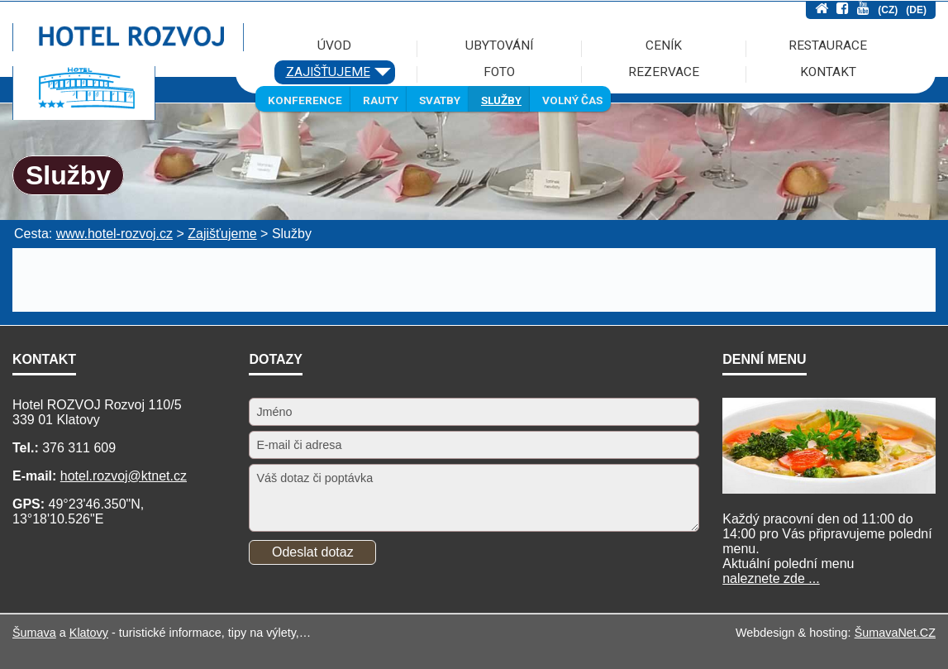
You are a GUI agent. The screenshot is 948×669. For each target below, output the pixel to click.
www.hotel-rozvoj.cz (114, 234)
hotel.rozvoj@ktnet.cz (123, 476)
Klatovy (88, 632)
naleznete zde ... (770, 578)
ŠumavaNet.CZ (895, 632)
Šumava (34, 632)
